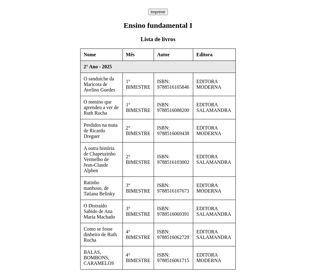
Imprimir (158, 12)
